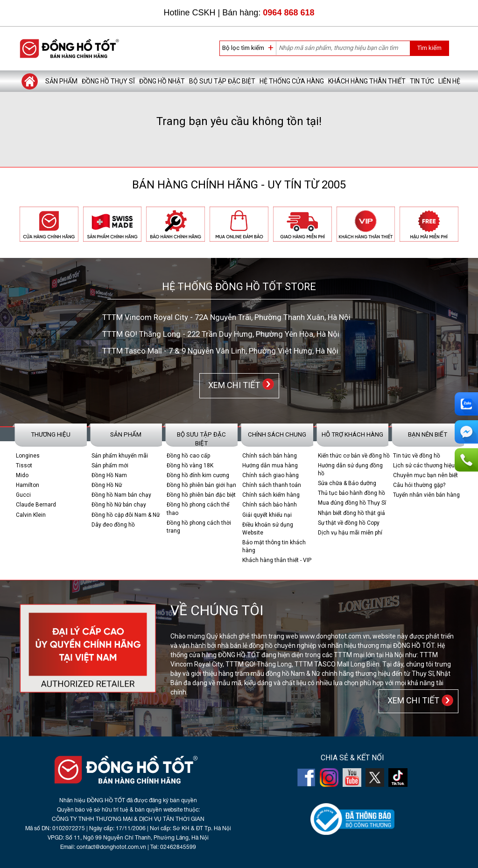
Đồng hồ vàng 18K (190, 465)
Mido (22, 475)
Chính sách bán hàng (269, 455)
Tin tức (422, 81)
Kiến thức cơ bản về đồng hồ (354, 455)
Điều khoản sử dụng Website (267, 528)
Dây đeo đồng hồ (113, 524)
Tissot (24, 465)
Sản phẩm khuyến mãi (119, 455)
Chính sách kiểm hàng (271, 495)
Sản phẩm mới (109, 465)
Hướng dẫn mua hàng (270, 465)
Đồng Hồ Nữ (106, 485)
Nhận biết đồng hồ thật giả (351, 513)
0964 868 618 (288, 12)
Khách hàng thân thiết (367, 81)
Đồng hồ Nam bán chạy (121, 495)
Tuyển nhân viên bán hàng (426, 495)
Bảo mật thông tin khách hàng (274, 546)
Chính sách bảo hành (269, 504)
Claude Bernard (36, 504)
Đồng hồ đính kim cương (198, 475)
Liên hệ (449, 81)
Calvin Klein (31, 515)
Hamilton (27, 485)
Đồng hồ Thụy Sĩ (108, 81)
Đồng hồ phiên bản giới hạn (201, 485)
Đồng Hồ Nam (109, 475)
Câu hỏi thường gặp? (419, 485)
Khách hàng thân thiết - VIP (276, 560)
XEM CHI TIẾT (232, 385)
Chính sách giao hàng (270, 475)
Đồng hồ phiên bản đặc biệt (201, 495)
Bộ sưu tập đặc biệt (222, 81)
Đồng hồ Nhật (162, 81)
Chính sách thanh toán (271, 485)
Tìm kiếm (429, 47)
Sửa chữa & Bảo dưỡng (347, 483)
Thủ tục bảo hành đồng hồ (351, 493)
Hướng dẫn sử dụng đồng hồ (350, 469)
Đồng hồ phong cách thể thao (198, 508)
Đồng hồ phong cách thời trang (199, 527)
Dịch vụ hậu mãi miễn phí (350, 532)
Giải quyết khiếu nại (267, 515)
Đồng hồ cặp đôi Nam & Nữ (125, 515)
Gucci (23, 495)
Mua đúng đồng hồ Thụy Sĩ (352, 503)
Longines (28, 455)
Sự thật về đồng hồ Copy (349, 523)
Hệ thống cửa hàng (292, 81)
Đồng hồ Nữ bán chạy (118, 504)
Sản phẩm (61, 81)
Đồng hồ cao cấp (188, 455)
